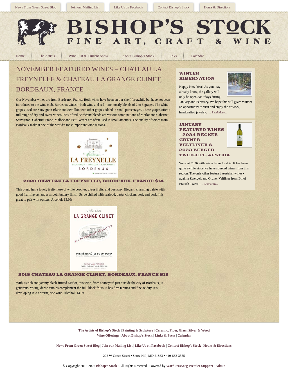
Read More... (219, 112)
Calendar (197, 56)
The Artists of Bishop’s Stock (99, 330)
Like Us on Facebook (128, 7)
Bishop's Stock (106, 366)
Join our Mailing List (85, 7)
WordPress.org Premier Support (189, 366)
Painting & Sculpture (137, 330)
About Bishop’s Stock (138, 56)
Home (20, 56)
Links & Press (165, 335)
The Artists (47, 56)
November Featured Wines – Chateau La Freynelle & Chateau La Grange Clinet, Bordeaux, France (89, 79)
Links (172, 56)
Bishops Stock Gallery (144, 31)
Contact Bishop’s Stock (174, 7)
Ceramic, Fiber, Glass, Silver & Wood (183, 330)
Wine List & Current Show (88, 56)
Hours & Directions (217, 7)
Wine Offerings (108, 335)
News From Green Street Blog (35, 7)
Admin (220, 366)
